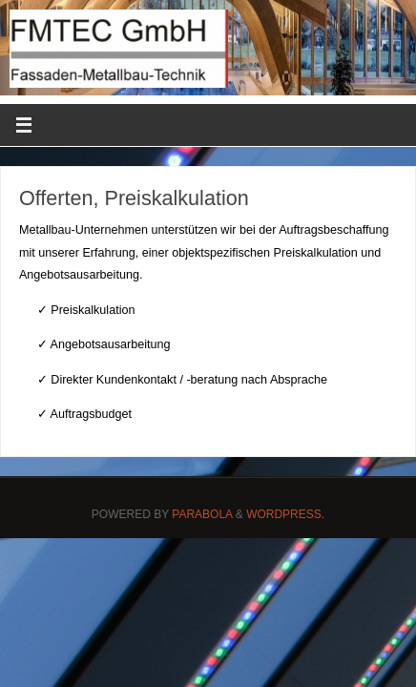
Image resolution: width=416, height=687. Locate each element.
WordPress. (285, 514)
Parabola (202, 514)
